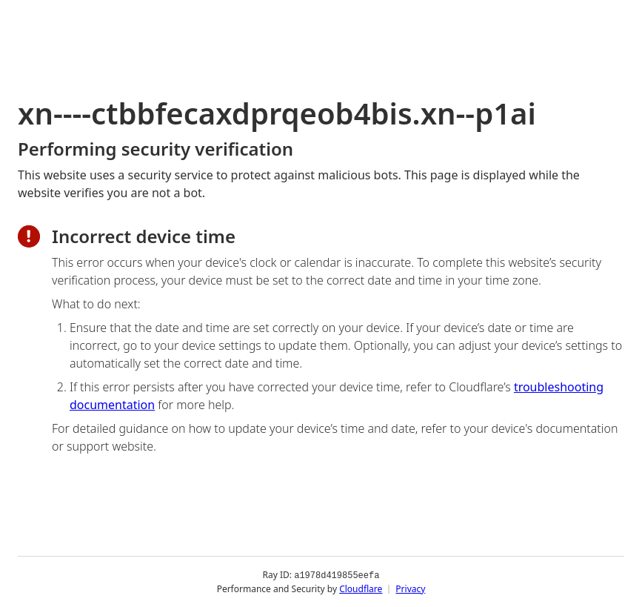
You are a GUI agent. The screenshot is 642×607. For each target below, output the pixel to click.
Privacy (410, 588)
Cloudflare (360, 588)
